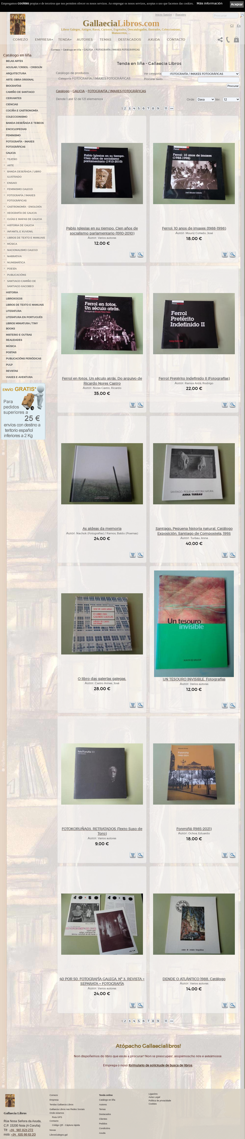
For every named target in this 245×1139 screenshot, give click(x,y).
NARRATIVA (14, 256)
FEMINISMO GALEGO (20, 189)
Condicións (104, 1112)
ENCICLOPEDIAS (16, 129)
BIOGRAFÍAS (13, 85)
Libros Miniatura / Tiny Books (22, 326)
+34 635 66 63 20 (23, 1118)
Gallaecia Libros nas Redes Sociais (67, 1093)
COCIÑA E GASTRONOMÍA (22, 110)
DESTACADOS (129, 39)
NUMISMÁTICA (16, 262)
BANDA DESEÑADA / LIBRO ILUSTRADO (24, 174)
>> (171, 108)
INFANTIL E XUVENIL (20, 231)
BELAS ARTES (14, 61)
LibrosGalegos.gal (59, 1118)
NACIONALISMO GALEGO (22, 250)
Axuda (154, 39)
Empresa (43, 39)
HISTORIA (12, 292)
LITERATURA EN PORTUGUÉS (24, 317)
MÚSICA (12, 243)
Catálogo (63, 91)
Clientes (103, 1102)
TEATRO (12, 159)
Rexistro (180, 14)
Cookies (153, 1087)
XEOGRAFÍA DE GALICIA (22, 213)
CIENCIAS (12, 104)
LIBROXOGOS (14, 298)
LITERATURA (13, 311)
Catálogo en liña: (17, 55)
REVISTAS (12, 371)
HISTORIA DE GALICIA (20, 225)
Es (239, 26)
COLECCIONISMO (16, 116)
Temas (105, 39)
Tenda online (106, 1079)
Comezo (20, 39)
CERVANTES (13, 98)
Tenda (64, 39)
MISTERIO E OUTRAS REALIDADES (19, 337)
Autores (85, 39)
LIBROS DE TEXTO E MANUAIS (26, 237)
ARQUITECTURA (16, 73)
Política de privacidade (160, 1084)
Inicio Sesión (163, 14)
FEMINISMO (13, 135)
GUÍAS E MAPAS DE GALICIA (24, 219)
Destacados (105, 1098)
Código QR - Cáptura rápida (66, 1109)
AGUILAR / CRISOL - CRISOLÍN (24, 67)
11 (166, 108)
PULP (9, 364)
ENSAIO (12, 183)
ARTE (10, 165)
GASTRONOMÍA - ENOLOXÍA (24, 206)
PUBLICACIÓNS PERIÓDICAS (23, 358)
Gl (232, 26)
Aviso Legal (154, 1081)
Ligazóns (153, 1077)
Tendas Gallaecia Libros (61, 1088)
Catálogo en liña (72, 50)
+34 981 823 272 (21, 1113)
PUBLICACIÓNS (16, 274)
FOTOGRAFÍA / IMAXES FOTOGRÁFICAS (21, 198)
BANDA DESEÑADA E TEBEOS (25, 123)
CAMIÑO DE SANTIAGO (20, 92)
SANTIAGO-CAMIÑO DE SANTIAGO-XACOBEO (21, 283)
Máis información (209, 3)
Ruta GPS (57, 1101)
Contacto (176, 39)
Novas (53, 1113)
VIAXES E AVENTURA (19, 377)
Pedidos (103, 1107)
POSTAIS (11, 352)
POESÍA (12, 268)
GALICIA (11, 153)
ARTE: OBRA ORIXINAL (20, 79)
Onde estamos (57, 1096)
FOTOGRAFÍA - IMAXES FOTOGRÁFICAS (20, 144)
